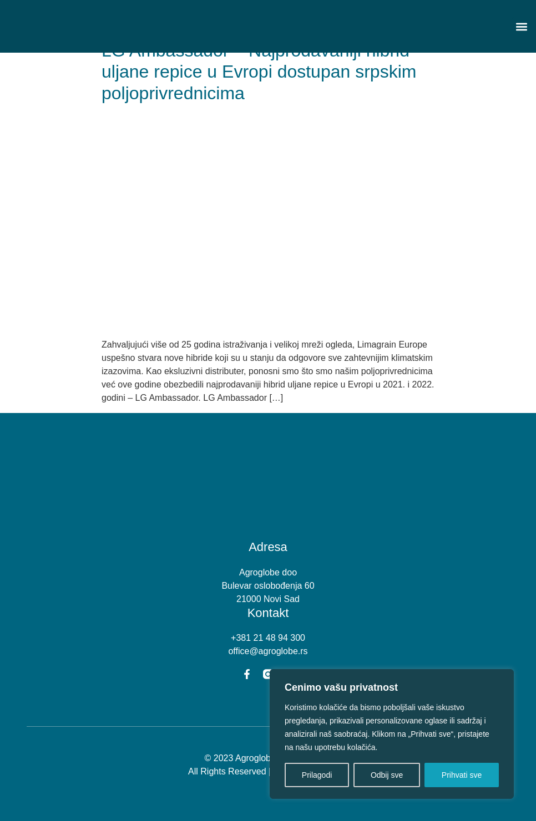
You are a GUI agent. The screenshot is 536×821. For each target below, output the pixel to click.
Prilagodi (317, 775)
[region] (392, 734)
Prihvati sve (462, 775)
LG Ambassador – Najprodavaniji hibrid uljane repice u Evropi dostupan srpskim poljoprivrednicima (259, 71)
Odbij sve (387, 775)
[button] (521, 26)
